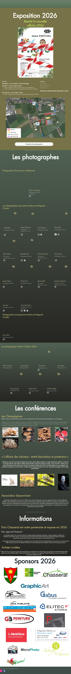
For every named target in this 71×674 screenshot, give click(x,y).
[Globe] (25, 260)
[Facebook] (55, 234)
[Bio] (15, 213)
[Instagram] (30, 196)
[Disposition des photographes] (34, 144)
